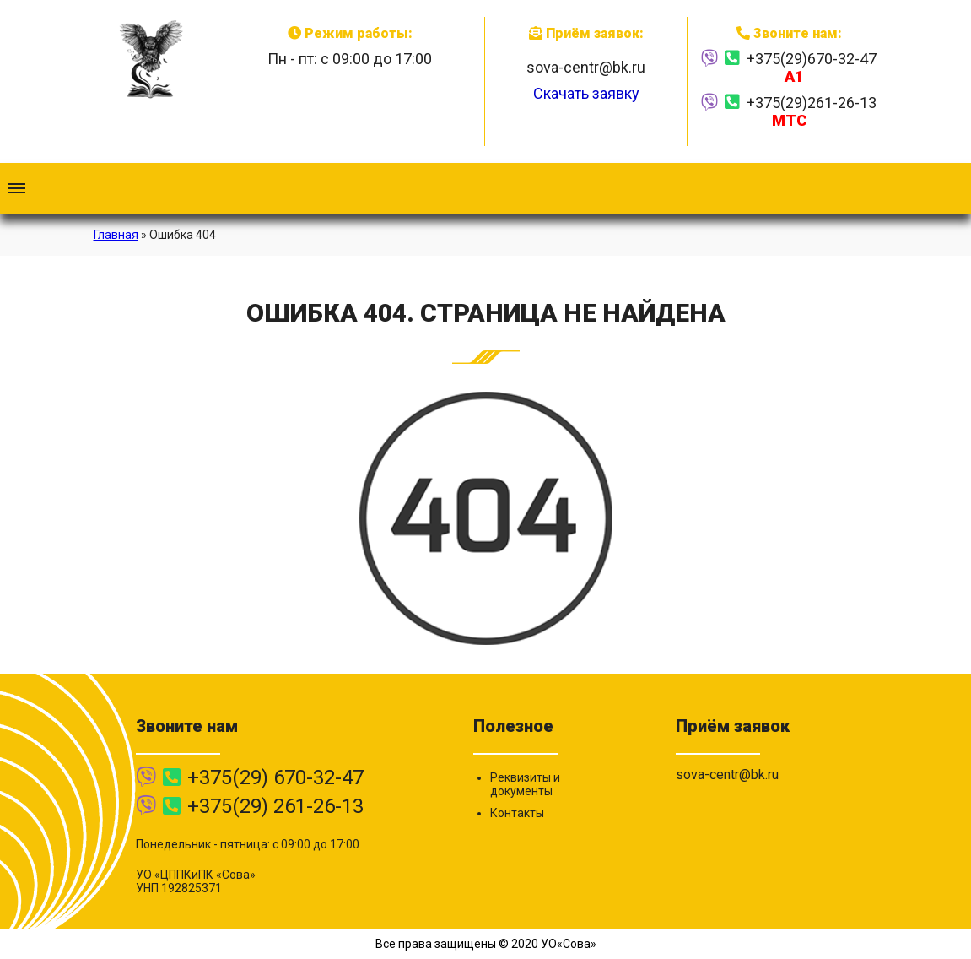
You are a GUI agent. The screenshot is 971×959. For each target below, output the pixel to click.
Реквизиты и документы (525, 784)
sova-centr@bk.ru (585, 67)
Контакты (517, 813)
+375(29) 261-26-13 (275, 806)
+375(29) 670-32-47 (275, 777)
